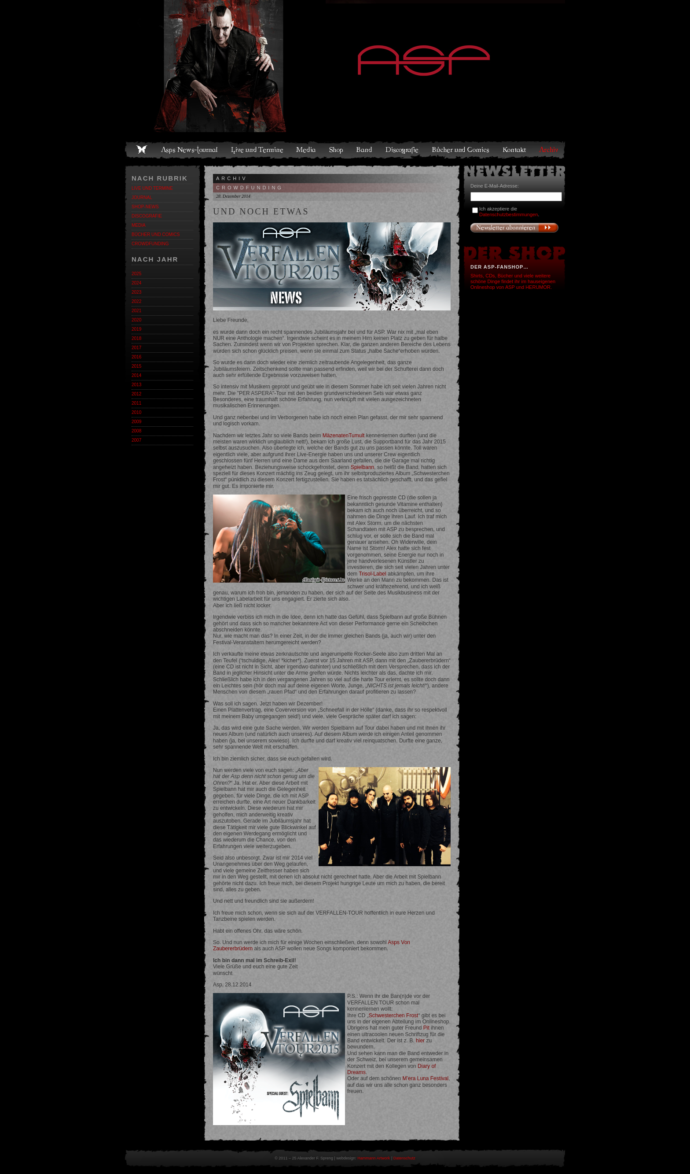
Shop (336, 150)
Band (364, 150)
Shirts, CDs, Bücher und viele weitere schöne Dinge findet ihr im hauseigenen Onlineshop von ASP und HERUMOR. (512, 281)
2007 (136, 440)
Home (142, 150)
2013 (136, 384)
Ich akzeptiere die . (509, 211)
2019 (136, 329)
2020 (136, 319)
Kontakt (515, 150)
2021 (136, 310)
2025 (136, 273)
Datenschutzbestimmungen (508, 214)
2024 (136, 283)
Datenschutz (404, 1158)
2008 (136, 430)
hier (420, 1040)
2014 (136, 375)
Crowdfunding (150, 243)
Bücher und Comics (461, 150)
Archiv (549, 150)
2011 (136, 403)
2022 (136, 301)
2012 (136, 393)
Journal (142, 197)
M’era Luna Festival (425, 1078)
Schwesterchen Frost (393, 1015)
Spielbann (362, 467)
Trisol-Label (372, 574)
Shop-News (145, 206)
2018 (136, 338)
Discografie (402, 150)
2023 (136, 292)
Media (306, 150)
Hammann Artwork (373, 1158)
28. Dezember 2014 (233, 196)
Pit (426, 1028)
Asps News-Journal (190, 150)
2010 (136, 412)
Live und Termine (257, 150)
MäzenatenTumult (344, 435)
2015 (136, 366)
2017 (136, 347)
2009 (136, 421)
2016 (136, 356)
